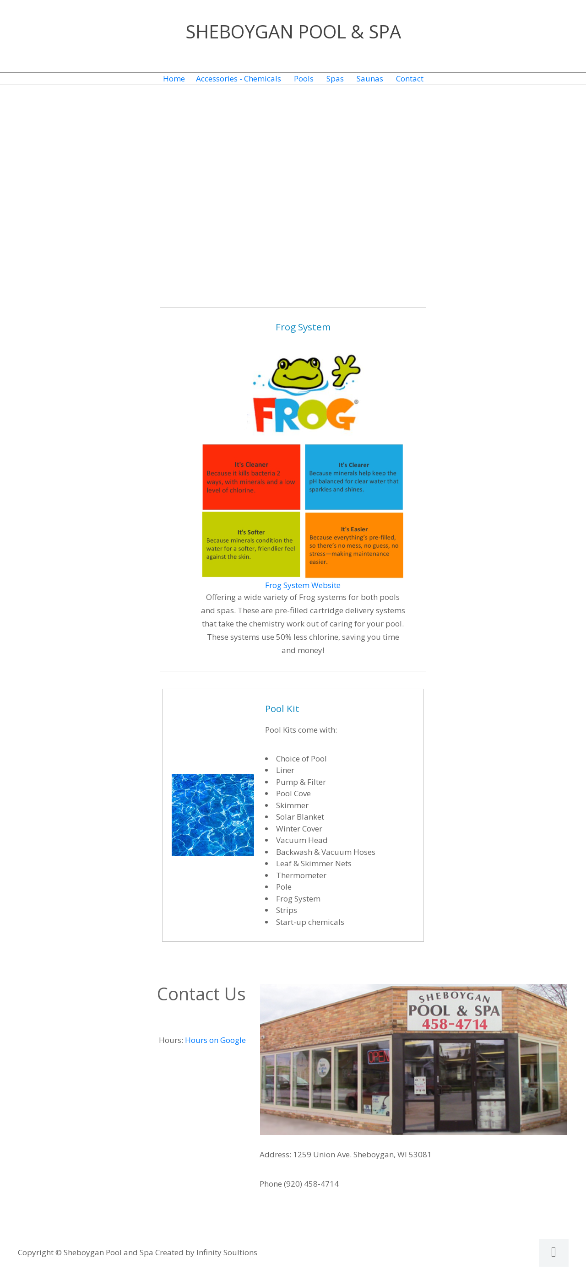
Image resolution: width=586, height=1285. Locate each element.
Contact (409, 78)
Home (174, 78)
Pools (304, 78)
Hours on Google (215, 1040)
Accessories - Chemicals (238, 78)
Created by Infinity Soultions (206, 1252)
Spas (335, 78)
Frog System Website (303, 585)
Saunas (370, 78)
